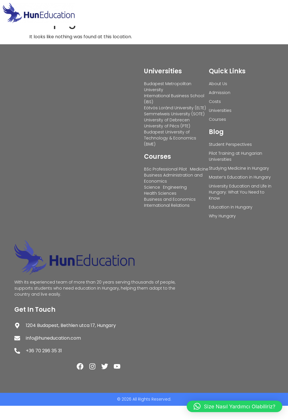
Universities (163, 84)
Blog (216, 145)
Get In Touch (34, 322)
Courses (157, 169)
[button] (234, 406)
